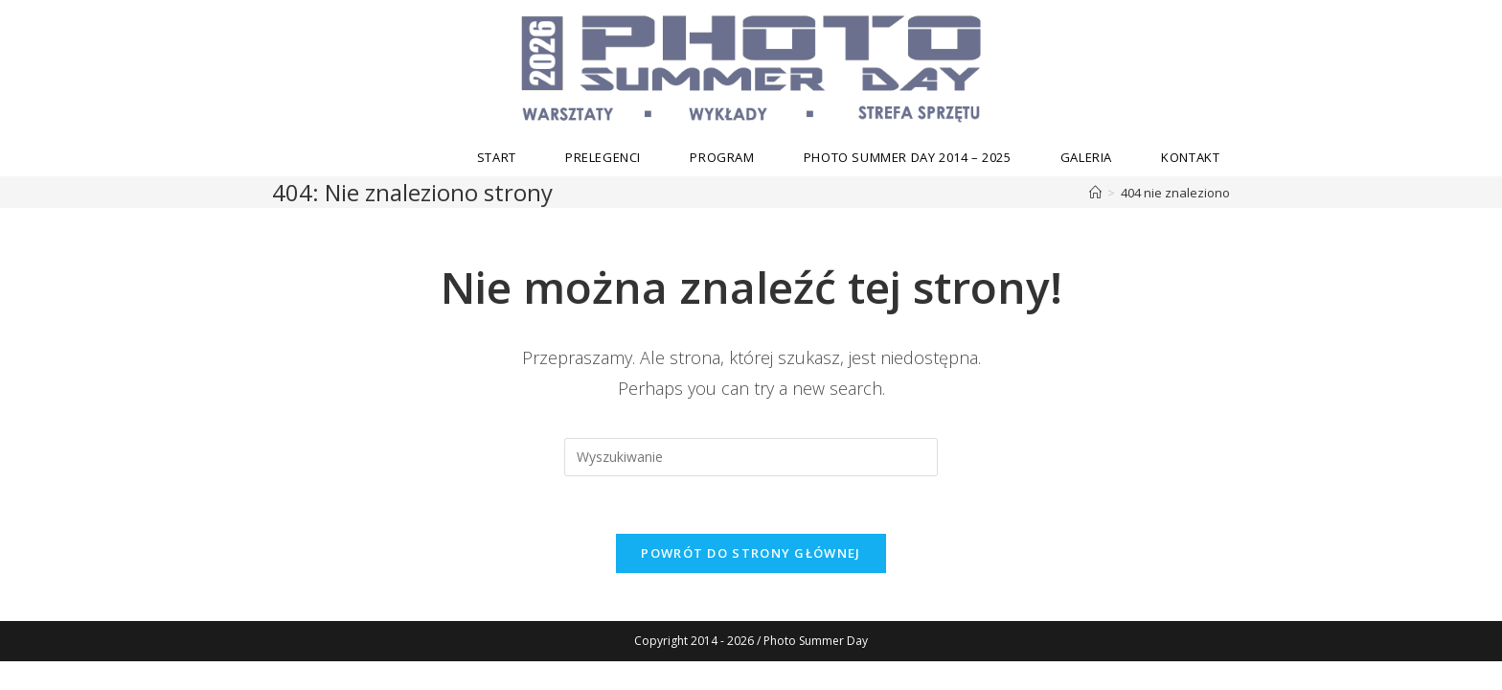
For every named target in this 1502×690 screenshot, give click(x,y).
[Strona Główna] (1095, 192)
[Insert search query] (751, 457)
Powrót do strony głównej (750, 553)
